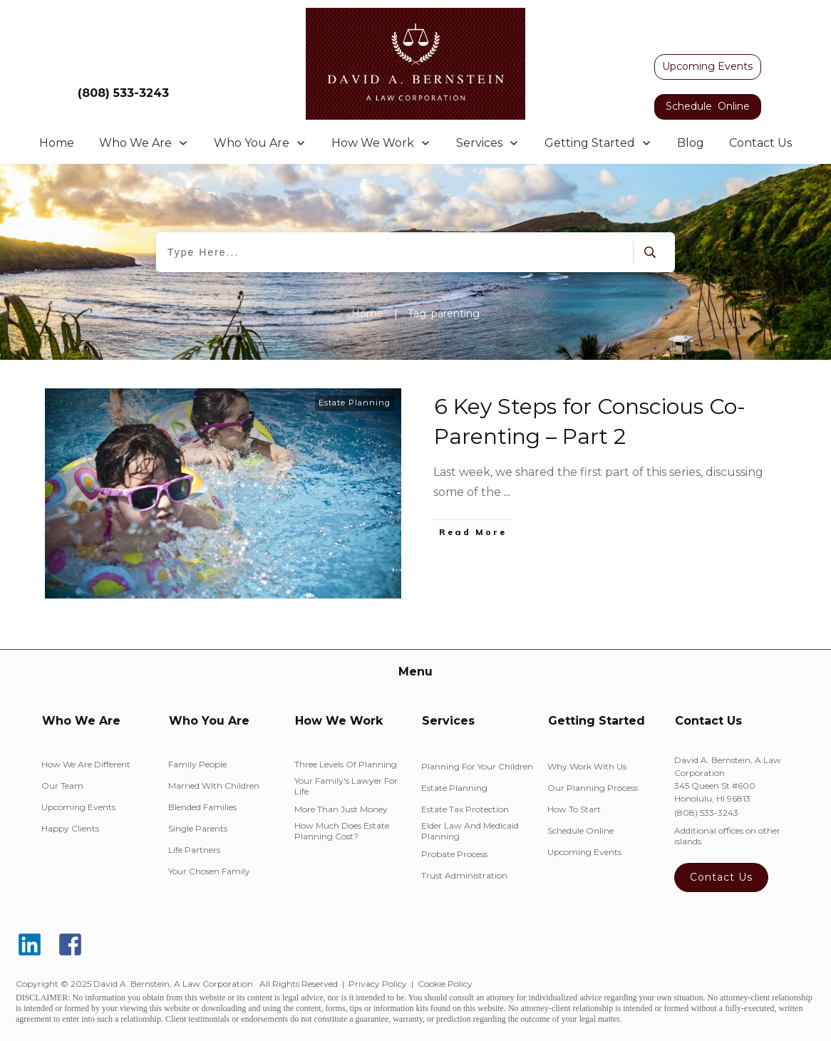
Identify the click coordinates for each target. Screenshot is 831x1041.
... (507, 492)
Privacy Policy (378, 983)
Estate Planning (355, 403)
